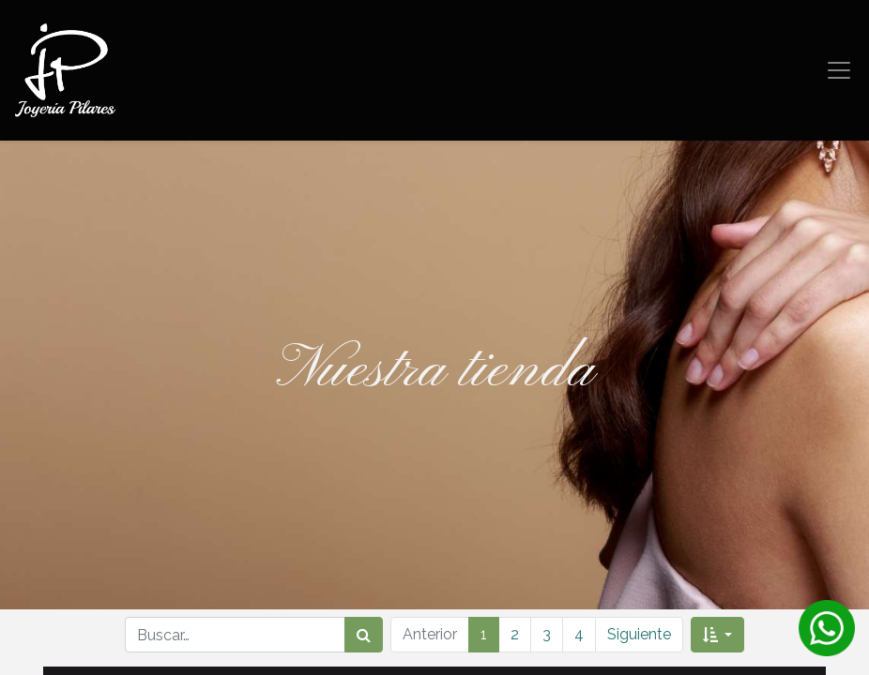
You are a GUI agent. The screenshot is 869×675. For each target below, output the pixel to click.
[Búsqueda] (363, 634)
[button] (717, 634)
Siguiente (639, 634)
